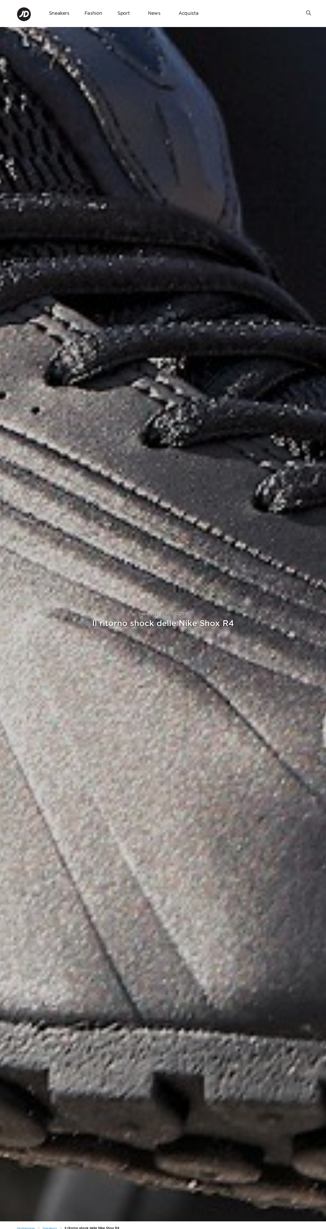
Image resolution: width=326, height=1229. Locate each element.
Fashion (93, 13)
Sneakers (59, 13)
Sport (123, 13)
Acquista (188, 13)
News (154, 13)
